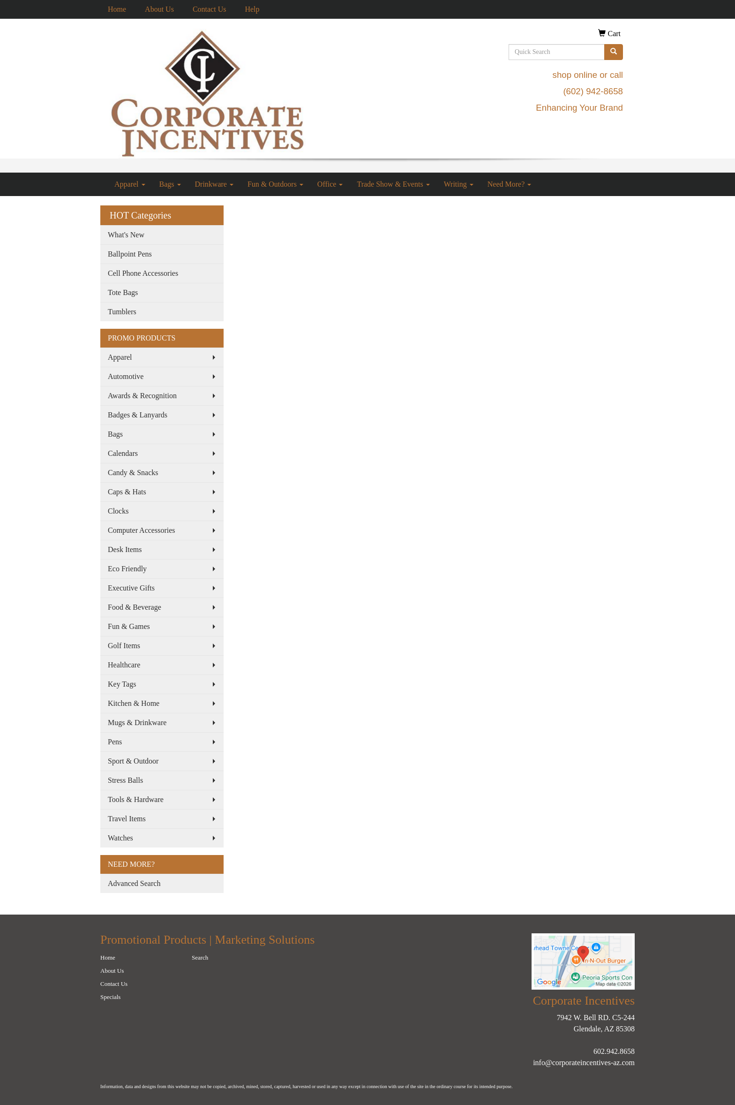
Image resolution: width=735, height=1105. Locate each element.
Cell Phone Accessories (143, 273)
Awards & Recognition (142, 396)
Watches (120, 838)
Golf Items (124, 646)
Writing (458, 184)
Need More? (510, 184)
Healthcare (124, 665)
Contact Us (209, 9)
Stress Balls (125, 780)
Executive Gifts (131, 588)
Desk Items (125, 549)
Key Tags (122, 684)
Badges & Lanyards (137, 415)
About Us (159, 9)
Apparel (129, 184)
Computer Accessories (141, 530)
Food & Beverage (134, 607)
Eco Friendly (127, 569)
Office (330, 184)
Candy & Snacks (133, 473)
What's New (126, 235)
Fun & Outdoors (275, 184)
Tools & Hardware (136, 799)
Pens (115, 742)
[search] (613, 52)
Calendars (123, 453)
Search (200, 957)
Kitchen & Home (133, 703)
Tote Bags (123, 292)
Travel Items (127, 819)
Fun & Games (129, 626)
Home (117, 9)
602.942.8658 (614, 1051)
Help (252, 9)
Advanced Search (134, 883)
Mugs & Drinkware (137, 723)
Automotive (125, 376)
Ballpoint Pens (130, 254)
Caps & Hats (127, 492)
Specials (110, 996)
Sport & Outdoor (133, 761)
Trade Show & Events (393, 184)
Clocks (118, 511)
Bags (170, 184)
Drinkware (214, 184)
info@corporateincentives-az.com (584, 1063)
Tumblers (122, 312)
